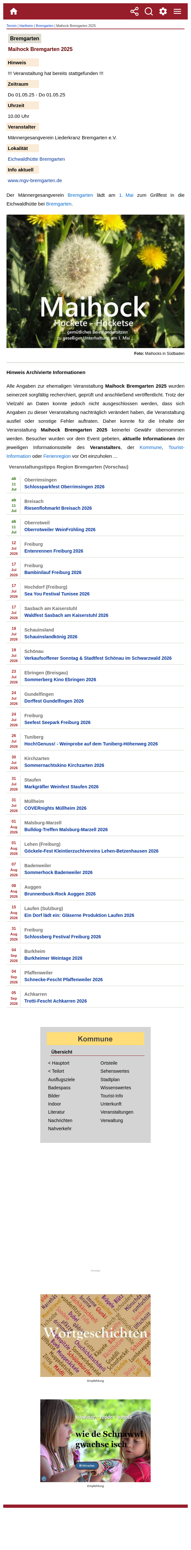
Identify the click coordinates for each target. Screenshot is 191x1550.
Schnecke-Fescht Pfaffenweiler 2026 (63, 979)
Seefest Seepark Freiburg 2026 (57, 722)
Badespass (59, 1087)
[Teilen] (134, 11)
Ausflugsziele (61, 1079)
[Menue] (177, 11)
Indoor (54, 1103)
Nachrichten (60, 1120)
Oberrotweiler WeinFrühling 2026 (60, 529)
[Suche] (149, 11)
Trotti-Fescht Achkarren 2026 (55, 1001)
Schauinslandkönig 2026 (50, 636)
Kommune (151, 447)
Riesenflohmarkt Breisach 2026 (58, 508)
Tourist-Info (111, 1095)
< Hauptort (59, 1063)
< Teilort (56, 1071)
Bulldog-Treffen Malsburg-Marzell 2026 (66, 829)
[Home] (13, 11)
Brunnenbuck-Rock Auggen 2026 (60, 893)
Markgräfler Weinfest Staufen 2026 (61, 786)
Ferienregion (56, 456)
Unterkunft (110, 1103)
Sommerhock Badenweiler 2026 (58, 872)
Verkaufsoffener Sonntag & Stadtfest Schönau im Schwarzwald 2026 (98, 658)
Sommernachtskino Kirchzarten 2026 (64, 765)
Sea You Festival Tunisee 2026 (57, 593)
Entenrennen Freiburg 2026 (53, 551)
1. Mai (126, 195)
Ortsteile (108, 1063)
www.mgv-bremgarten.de (35, 180)
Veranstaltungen (116, 1112)
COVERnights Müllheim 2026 (55, 808)
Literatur (56, 1112)
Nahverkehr (59, 1128)
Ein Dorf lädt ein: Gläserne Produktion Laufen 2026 (79, 915)
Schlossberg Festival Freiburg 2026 (62, 936)
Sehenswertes (114, 1071)
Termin (11, 26)
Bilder (54, 1095)
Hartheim (26, 26)
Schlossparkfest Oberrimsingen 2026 (64, 486)
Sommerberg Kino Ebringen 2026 (60, 679)
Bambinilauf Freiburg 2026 (53, 572)
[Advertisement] (95, 1209)
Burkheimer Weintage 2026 (53, 958)
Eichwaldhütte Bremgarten (36, 159)
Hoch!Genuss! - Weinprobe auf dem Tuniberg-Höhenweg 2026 (91, 743)
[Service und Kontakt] (163, 11)
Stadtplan (110, 1079)
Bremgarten (44, 26)
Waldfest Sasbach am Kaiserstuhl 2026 (66, 615)
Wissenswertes (115, 1087)
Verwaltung (111, 1120)
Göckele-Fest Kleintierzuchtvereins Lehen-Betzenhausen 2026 (91, 851)
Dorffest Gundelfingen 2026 (54, 701)
